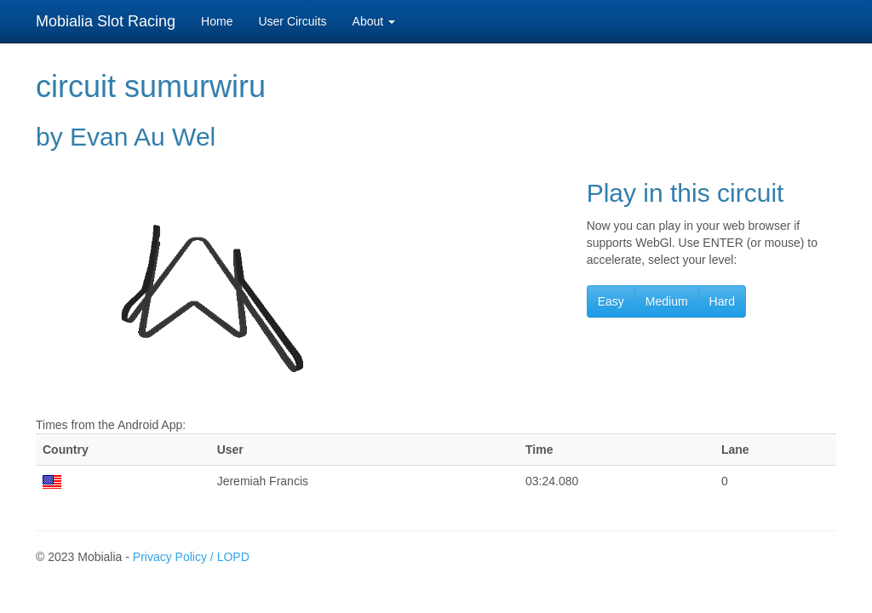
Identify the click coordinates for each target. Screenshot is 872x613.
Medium (666, 301)
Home (216, 21)
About (374, 21)
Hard (722, 301)
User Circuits (292, 21)
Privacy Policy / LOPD (191, 557)
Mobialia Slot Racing (105, 21)
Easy (611, 301)
